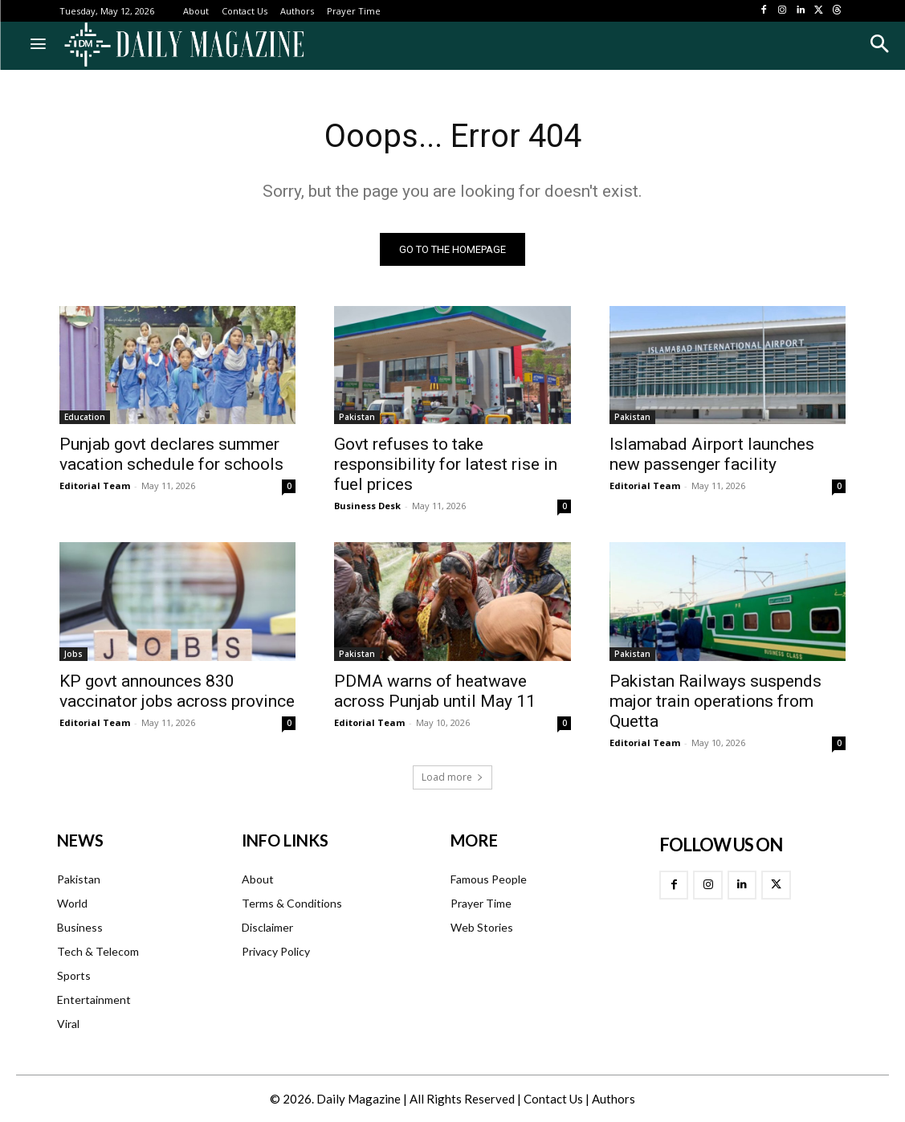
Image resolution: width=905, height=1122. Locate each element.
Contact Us (553, 1098)
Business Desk (367, 506)
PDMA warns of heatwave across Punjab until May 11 (435, 690)
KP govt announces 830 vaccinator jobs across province (177, 690)
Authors (613, 1098)
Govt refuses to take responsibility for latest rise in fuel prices (445, 464)
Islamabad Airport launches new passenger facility (711, 454)
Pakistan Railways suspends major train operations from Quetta (715, 700)
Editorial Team (94, 485)
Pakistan (357, 416)
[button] (879, 44)
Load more (452, 777)
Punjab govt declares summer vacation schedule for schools (171, 454)
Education (84, 416)
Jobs (73, 653)
